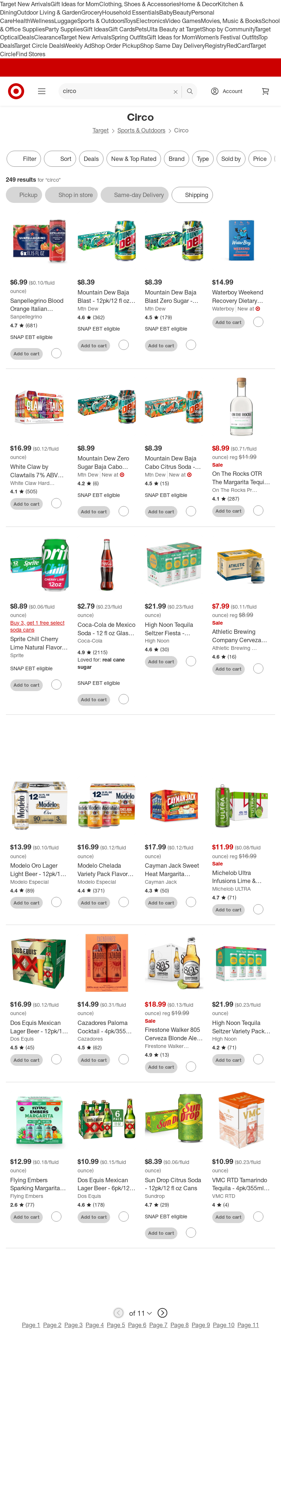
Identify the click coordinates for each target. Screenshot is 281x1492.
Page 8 (180, 1325)
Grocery (91, 12)
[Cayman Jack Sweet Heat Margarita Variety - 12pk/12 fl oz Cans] (174, 869)
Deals (26, 37)
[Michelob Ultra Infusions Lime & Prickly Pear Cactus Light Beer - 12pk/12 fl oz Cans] (241, 877)
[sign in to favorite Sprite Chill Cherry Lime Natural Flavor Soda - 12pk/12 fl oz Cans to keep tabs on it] (56, 684)
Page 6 (137, 1325)
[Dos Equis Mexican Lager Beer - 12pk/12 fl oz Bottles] (39, 1027)
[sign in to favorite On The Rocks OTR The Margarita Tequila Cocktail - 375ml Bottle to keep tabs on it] (258, 510)
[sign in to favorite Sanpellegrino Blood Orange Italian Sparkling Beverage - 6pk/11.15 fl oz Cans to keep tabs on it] (56, 353)
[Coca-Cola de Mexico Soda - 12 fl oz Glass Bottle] (107, 629)
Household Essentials (130, 12)
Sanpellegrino (26, 316)
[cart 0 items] (266, 91)
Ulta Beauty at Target (174, 29)
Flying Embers (26, 1196)
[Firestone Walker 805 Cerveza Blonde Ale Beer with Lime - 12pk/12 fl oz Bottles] (174, 1034)
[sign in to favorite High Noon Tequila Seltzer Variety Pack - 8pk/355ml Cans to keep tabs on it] (258, 1059)
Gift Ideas (95, 29)
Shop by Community (228, 29)
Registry (215, 45)
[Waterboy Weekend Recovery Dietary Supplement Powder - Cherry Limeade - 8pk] (241, 296)
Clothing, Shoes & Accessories (139, 4)
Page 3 (73, 1325)
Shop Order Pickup (115, 45)
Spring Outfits (129, 37)
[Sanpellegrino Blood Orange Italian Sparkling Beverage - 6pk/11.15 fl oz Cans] (39, 305)
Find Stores (30, 54)
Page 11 (248, 1325)
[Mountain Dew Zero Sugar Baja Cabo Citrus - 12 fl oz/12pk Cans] (107, 462)
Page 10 (224, 1325)
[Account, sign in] (229, 91)
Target (101, 130)
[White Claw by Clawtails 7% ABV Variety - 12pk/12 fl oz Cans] (39, 471)
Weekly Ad (77, 45)
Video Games (183, 20)
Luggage (65, 20)
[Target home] (16, 91)
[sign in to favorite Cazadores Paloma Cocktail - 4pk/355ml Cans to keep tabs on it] (124, 1059)
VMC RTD (223, 1196)
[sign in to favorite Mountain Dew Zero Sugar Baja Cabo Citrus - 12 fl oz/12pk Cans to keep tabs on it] (124, 511)
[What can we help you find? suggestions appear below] (128, 91)
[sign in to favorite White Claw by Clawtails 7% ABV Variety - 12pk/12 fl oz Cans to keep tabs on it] (56, 503)
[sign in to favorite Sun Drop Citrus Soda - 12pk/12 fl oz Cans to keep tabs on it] (191, 1232)
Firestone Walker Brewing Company (167, 1046)
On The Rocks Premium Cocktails (234, 490)
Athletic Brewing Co (234, 648)
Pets (141, 29)
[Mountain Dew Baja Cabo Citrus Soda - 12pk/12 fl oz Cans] (174, 462)
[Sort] (60, 159)
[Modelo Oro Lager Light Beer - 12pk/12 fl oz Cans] (39, 869)
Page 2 (52, 1325)
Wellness (42, 20)
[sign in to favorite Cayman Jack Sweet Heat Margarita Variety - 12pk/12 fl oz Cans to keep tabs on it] (191, 902)
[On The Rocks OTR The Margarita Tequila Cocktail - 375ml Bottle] (241, 478)
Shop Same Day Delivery (172, 45)
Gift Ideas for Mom (74, 4)
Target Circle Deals (39, 45)
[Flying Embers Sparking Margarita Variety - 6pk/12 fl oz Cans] (39, 1184)
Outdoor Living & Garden (49, 12)
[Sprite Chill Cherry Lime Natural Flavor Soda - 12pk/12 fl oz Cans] (39, 643)
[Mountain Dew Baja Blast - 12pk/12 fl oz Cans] (107, 296)
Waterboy (223, 308)
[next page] (162, 1313)
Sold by (231, 158)
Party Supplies (64, 29)
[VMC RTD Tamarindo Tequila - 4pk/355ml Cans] (241, 1184)
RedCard (238, 45)
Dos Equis (22, 1039)
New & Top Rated (133, 158)
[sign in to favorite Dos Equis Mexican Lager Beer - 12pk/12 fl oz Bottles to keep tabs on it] (56, 1059)
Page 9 (201, 1325)
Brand (176, 158)
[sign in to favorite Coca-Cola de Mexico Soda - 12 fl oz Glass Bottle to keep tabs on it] (124, 699)
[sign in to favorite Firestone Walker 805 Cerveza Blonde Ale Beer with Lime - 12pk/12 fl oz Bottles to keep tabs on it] (191, 1066)
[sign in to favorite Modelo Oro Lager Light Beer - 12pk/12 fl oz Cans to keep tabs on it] (56, 902)
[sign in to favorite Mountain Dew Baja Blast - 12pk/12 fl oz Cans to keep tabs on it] (124, 345)
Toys (130, 20)
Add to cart (27, 353)
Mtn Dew (88, 308)
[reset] (176, 92)
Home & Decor (198, 4)
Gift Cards (121, 29)
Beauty (182, 12)
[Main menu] (42, 91)
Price (260, 158)
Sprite (17, 655)
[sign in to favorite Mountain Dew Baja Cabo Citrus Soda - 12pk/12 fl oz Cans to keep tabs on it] (191, 511)
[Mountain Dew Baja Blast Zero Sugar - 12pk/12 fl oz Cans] (174, 296)
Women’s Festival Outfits (226, 37)
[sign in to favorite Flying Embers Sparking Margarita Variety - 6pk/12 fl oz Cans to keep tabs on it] (56, 1216)
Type (203, 158)
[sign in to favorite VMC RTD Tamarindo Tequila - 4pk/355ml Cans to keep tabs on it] (258, 1216)
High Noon (157, 640)
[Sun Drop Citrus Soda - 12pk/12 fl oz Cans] (174, 1184)
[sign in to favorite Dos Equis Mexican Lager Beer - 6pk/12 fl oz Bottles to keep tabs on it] (124, 1216)
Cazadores (90, 1039)
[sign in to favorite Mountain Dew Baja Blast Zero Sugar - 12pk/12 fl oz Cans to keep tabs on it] (191, 345)
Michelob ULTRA (231, 889)
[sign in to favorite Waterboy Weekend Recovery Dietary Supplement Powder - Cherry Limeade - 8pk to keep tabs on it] (258, 322)
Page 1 (31, 1325)
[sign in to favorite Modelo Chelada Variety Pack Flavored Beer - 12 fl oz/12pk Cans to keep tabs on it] (124, 902)
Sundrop (155, 1196)
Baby (166, 12)
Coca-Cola (90, 640)
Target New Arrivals (25, 4)
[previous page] (118, 1313)
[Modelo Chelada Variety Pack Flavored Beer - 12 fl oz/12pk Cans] (107, 869)
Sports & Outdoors (100, 20)
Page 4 (95, 1325)
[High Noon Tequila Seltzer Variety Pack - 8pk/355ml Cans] (241, 1027)
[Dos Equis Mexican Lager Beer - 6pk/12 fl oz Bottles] (107, 1184)
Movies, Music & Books (231, 20)
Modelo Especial (29, 882)
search (190, 91)
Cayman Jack (161, 882)
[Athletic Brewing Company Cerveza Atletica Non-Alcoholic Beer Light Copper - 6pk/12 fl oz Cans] (241, 636)
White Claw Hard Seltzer (32, 483)
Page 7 (158, 1325)
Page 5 (116, 1325)
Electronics (150, 20)
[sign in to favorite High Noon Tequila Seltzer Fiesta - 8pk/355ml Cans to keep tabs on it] (191, 661)
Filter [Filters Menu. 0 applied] (23, 158)
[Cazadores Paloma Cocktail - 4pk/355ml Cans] (107, 1027)
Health (21, 20)
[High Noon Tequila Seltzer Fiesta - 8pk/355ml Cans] (174, 629)
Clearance (47, 37)
